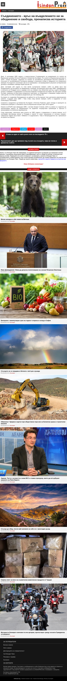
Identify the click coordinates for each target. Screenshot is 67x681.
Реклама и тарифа (9, 657)
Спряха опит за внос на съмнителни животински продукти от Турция (26, 580)
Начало (4, 10)
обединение (15, 129)
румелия (38, 129)
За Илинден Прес (9, 654)
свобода (23, 129)
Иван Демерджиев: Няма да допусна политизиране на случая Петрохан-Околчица (31, 270)
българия (31, 129)
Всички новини (8, 645)
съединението (5, 129)
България (11, 10)
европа (46, 129)
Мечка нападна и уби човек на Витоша (15, 219)
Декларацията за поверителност (13, 651)
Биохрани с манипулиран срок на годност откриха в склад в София (26, 320)
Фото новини (7, 648)
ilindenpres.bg (17, 678)
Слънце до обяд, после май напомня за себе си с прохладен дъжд (25, 529)
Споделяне (7, 27)
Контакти (6, 660)
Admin (3, 24)
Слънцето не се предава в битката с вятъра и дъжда (20, 371)
